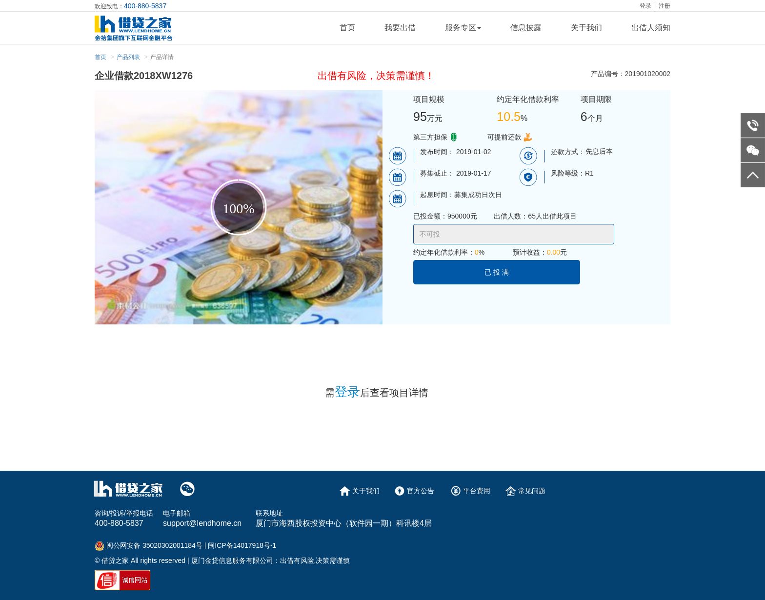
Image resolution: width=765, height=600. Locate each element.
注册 (664, 5)
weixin (753, 150)
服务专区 (463, 27)
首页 (347, 27)
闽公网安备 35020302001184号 (154, 545)
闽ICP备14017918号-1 (242, 545)
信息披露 (526, 27)
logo (144, 28)
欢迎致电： (130, 6)
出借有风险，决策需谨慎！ (376, 75)
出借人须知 (650, 27)
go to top (753, 175)
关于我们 (586, 27)
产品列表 (128, 57)
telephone (753, 125)
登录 (645, 5)
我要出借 (400, 27)
